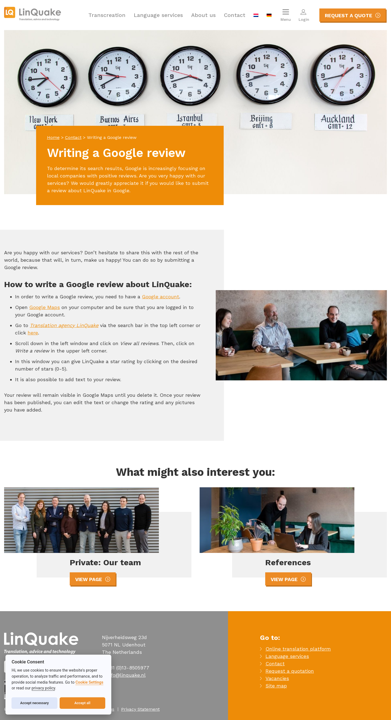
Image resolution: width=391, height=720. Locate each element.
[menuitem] (255, 15)
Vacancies (277, 678)
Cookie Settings (89, 682)
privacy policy (43, 688)
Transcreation (107, 15)
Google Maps (44, 307)
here (33, 333)
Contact (234, 15)
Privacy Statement (140, 709)
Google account (160, 296)
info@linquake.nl (126, 675)
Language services (158, 15)
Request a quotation (289, 671)
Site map (276, 686)
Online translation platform (298, 649)
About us (203, 15)
